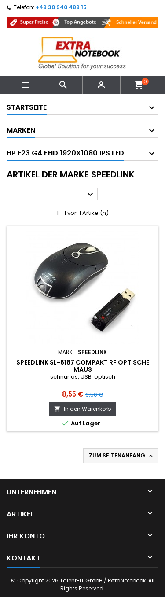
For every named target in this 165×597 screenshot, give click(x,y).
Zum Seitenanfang (121, 456)
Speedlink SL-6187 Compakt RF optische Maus (82, 366)
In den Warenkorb (82, 409)
